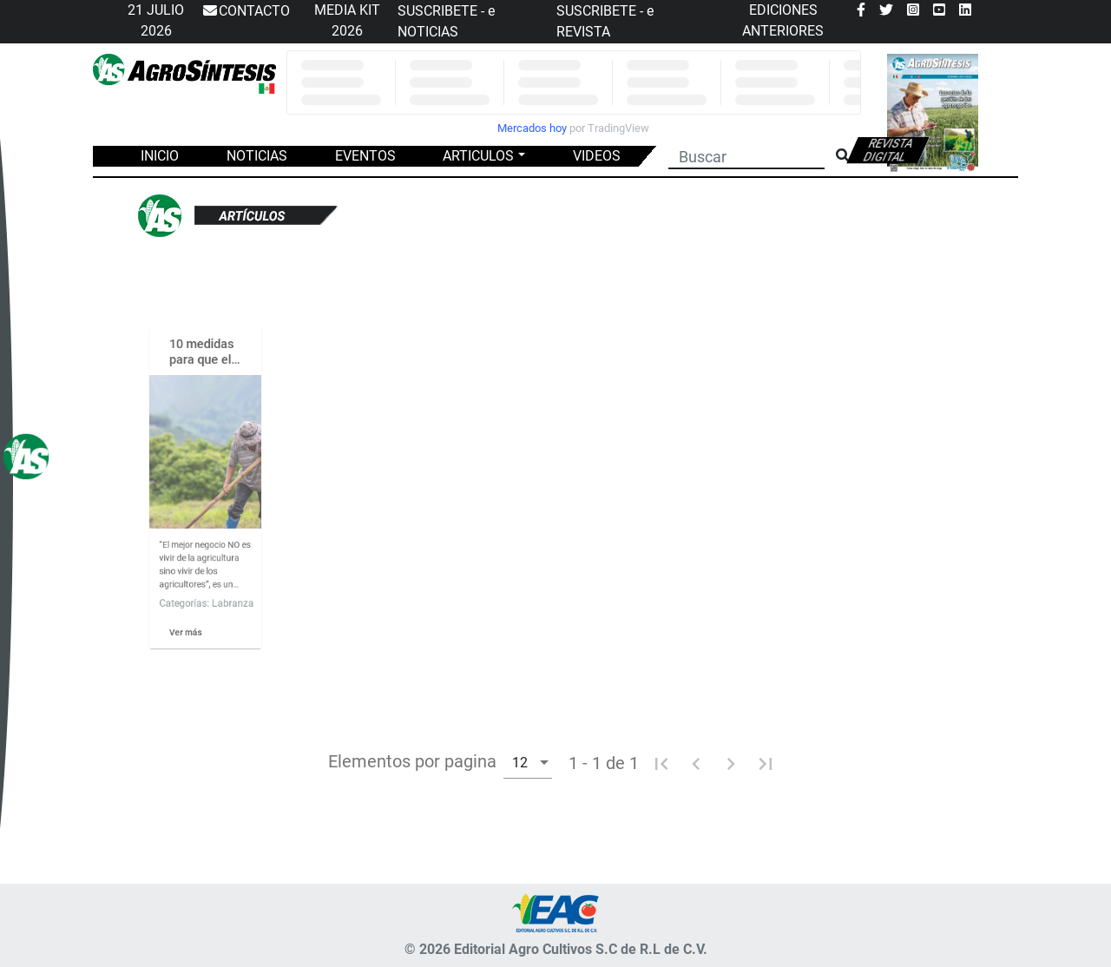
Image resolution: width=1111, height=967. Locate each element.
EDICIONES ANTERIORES (783, 20)
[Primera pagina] (661, 763)
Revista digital (889, 150)
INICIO (160, 156)
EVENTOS (365, 156)
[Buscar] (746, 154)
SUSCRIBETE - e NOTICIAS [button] (446, 21)
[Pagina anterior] (696, 763)
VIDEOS (597, 156)
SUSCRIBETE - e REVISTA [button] (605, 21)
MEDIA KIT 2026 (347, 20)
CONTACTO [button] (245, 11)
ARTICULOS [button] (478, 156)
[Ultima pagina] (765, 763)
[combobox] (527, 762)
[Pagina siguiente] (730, 763)
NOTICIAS (257, 156)
